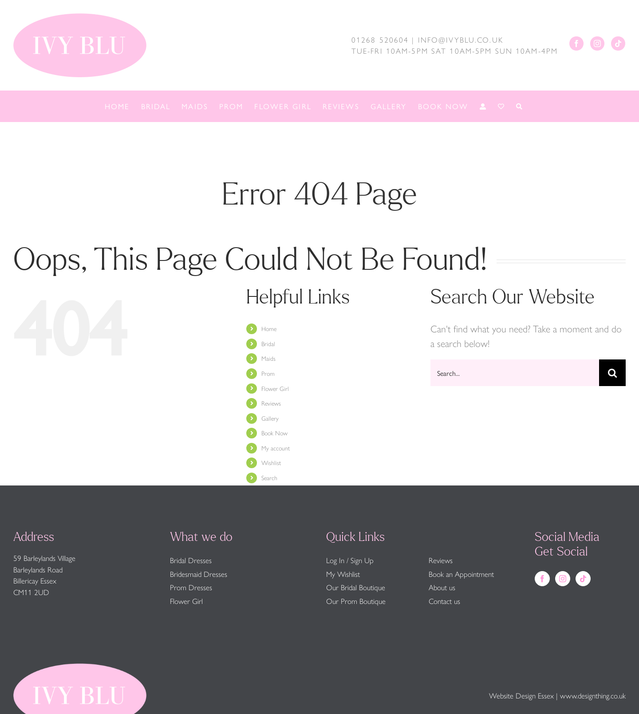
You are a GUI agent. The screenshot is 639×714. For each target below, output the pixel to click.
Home (268, 328)
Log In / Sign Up (350, 560)
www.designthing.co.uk (593, 695)
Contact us (444, 601)
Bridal (268, 343)
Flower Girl (275, 388)
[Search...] (514, 372)
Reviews (271, 402)
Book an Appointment (461, 573)
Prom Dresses (191, 587)
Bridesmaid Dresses (198, 573)
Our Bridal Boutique (355, 587)
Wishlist (271, 462)
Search (269, 477)
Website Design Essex (521, 695)
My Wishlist (343, 573)
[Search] (612, 372)
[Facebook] (576, 43)
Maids (268, 358)
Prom (268, 373)
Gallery (270, 418)
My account (275, 447)
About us (442, 587)
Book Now (274, 432)
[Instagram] (597, 43)
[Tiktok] (618, 43)
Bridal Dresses (191, 560)
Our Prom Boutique (356, 601)
